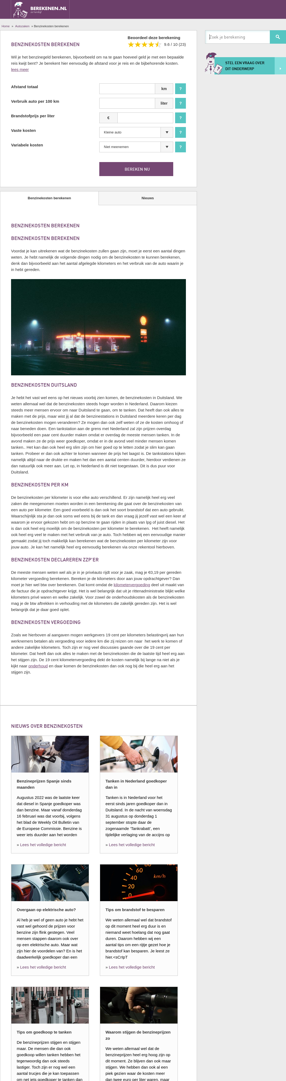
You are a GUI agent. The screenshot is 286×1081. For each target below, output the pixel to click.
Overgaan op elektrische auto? (46, 909)
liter (164, 103)
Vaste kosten (23, 130)
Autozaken (22, 26)
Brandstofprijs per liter (33, 116)
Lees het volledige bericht (43, 844)
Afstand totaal (24, 86)
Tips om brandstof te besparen (135, 909)
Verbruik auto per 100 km (35, 101)
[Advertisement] (248, 113)
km (164, 89)
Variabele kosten (27, 145)
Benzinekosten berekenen (49, 198)
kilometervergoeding (132, 584)
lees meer (20, 69)
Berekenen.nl (40, 9)
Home (6, 26)
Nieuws (148, 198)
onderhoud (38, 666)
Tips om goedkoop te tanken (44, 1032)
